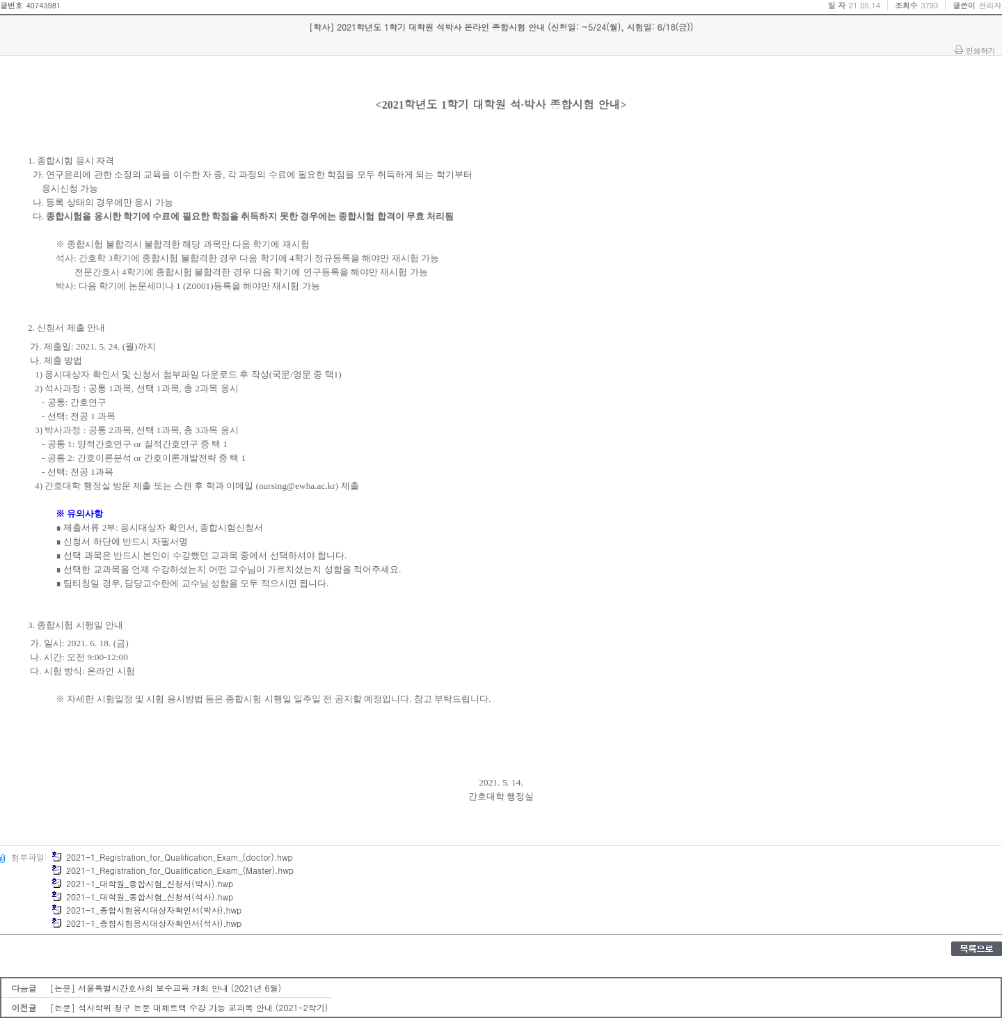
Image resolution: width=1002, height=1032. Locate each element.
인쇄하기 (980, 50)
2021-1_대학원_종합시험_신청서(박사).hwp (142, 883)
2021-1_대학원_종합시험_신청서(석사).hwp (142, 896)
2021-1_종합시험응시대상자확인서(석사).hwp (146, 923)
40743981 (43, 5)
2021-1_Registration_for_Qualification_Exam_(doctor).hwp (172, 857)
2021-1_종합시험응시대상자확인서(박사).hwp (146, 910)
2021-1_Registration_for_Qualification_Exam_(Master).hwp (172, 870)
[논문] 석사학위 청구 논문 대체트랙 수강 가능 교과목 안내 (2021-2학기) (189, 1007)
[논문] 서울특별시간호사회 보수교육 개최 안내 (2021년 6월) (165, 988)
